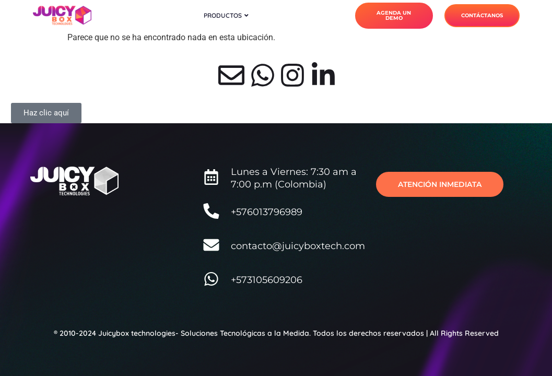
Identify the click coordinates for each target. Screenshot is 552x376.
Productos (226, 15)
